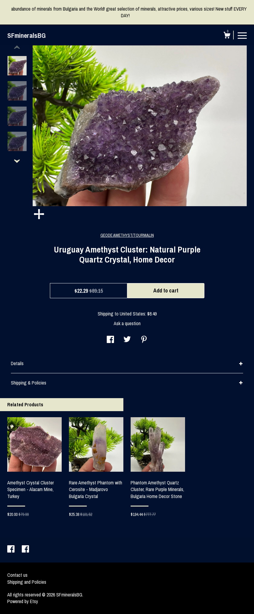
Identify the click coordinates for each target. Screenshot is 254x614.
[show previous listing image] (17, 47)
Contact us (17, 575)
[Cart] (226, 36)
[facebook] (11, 549)
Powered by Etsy (22, 601)
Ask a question (127, 323)
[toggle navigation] (242, 35)
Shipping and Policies (26, 582)
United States (132, 313)
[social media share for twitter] (127, 340)
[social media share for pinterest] (144, 340)
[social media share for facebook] (110, 340)
